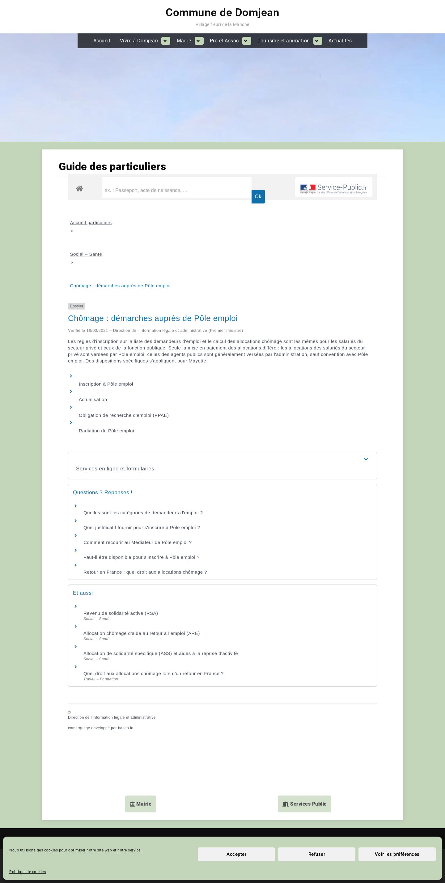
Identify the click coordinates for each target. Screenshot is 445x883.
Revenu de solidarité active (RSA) (120, 539)
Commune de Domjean (222, 12)
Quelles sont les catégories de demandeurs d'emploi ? (143, 439)
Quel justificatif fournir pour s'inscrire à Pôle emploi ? (141, 454)
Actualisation (93, 326)
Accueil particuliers (91, 149)
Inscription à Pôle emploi (106, 310)
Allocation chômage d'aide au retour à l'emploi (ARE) (141, 560)
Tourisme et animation (283, 41)
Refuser (316, 854)
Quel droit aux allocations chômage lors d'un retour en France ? (153, 600)
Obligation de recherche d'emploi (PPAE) (124, 342)
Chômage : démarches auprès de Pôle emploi (120, 212)
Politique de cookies (27, 872)
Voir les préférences (397, 854)
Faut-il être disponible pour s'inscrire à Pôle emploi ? (141, 484)
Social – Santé (86, 180)
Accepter (236, 854)
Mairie (184, 41)
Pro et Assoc (224, 41)
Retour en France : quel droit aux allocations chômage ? (145, 498)
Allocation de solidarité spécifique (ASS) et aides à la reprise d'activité (160, 580)
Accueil (101, 41)
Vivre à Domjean (139, 41)
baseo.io (125, 655)
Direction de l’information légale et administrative (112, 644)
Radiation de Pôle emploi (106, 357)
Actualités (340, 41)
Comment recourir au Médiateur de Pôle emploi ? (137, 469)
